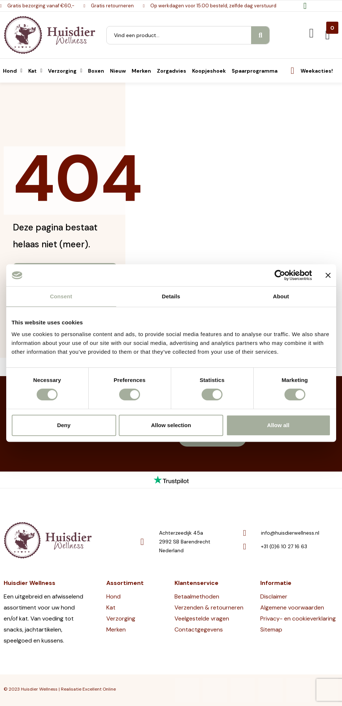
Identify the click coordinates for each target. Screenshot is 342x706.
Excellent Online (99, 689)
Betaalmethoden (196, 596)
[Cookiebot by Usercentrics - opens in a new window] (280, 275)
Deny (64, 425)
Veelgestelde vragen (201, 618)
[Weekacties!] (292, 70)
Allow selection (171, 425)
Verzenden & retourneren (208, 607)
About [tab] (281, 296)
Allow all (278, 425)
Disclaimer (273, 596)
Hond (113, 596)
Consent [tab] (61, 296)
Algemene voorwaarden (292, 607)
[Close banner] (328, 275)
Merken (116, 629)
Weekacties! (317, 71)
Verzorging (120, 618)
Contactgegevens (198, 629)
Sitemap (271, 629)
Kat (110, 607)
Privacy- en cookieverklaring (298, 618)
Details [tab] (171, 296)
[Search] (260, 35)
